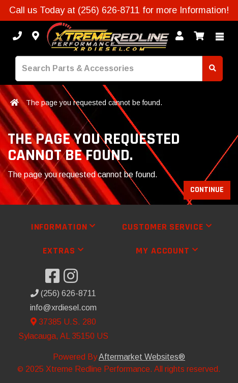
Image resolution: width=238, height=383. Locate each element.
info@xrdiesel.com (63, 307)
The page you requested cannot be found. (94, 103)
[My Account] (179, 36)
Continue (207, 189)
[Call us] (17, 36)
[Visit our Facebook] (54, 279)
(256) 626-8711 (63, 293)
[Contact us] (36, 36)
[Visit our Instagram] (73, 279)
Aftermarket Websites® (142, 357)
